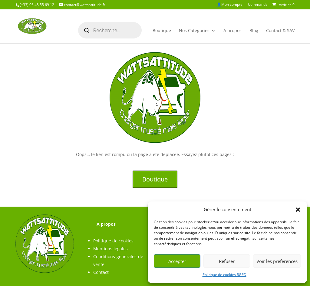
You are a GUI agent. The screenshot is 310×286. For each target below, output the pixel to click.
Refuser (227, 261)
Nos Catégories (194, 30)
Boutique (162, 30)
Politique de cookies (113, 241)
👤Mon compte (229, 5)
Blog (253, 30)
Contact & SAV (280, 30)
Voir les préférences (277, 261)
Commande (258, 5)
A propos (232, 30)
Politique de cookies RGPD (224, 274)
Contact (101, 272)
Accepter (177, 261)
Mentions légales (110, 248)
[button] (298, 210)
